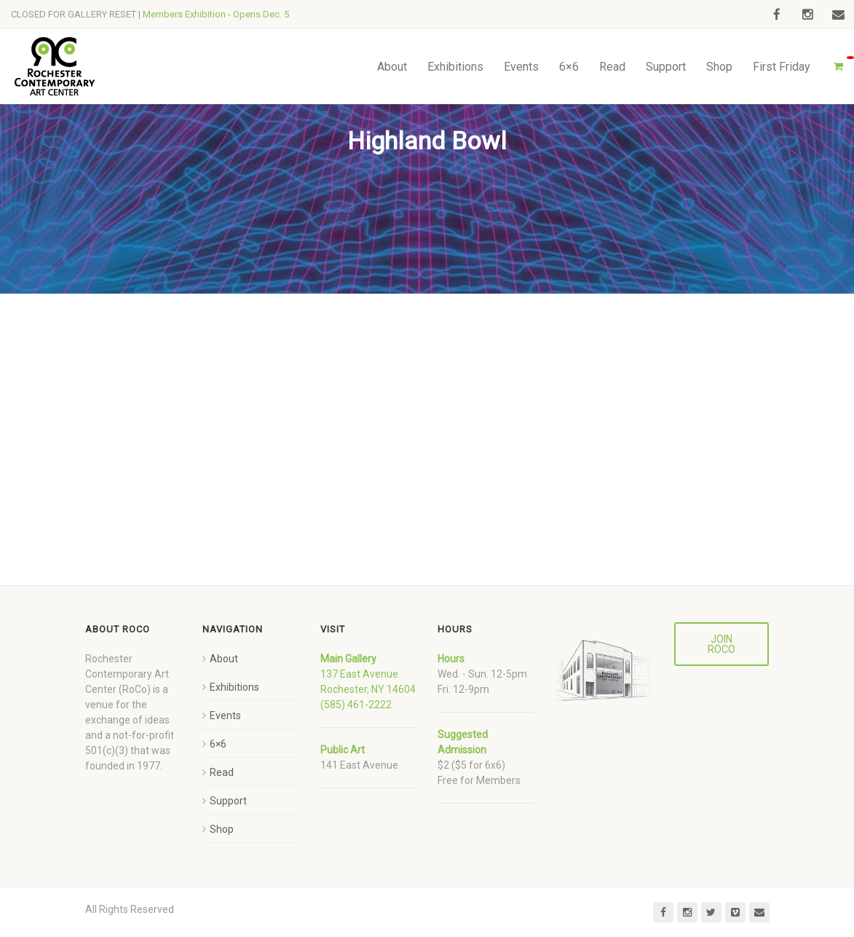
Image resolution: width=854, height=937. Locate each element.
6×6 (569, 67)
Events (521, 67)
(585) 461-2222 (356, 704)
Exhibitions (455, 67)
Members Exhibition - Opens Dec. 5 (216, 14)
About (392, 67)
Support (666, 67)
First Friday (781, 67)
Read (612, 67)
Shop (719, 67)
